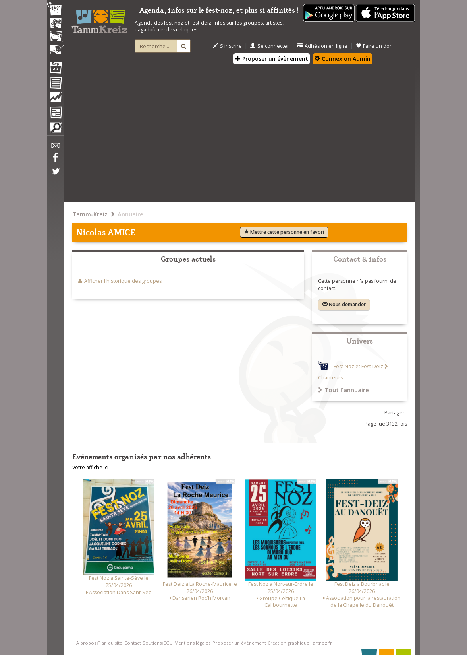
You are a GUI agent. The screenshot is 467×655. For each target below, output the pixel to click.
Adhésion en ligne (322, 46)
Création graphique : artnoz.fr (300, 643)
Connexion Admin (343, 58)
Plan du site (110, 643)
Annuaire (130, 214)
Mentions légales (192, 643)
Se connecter (269, 46)
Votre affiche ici (90, 467)
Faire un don (374, 46)
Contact (132, 643)
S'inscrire (227, 46)
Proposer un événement (239, 643)
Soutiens (152, 643)
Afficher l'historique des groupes (123, 281)
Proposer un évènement (271, 58)
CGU (168, 643)
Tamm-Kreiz (90, 214)
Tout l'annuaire (343, 390)
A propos (86, 643)
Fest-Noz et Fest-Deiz (358, 366)
